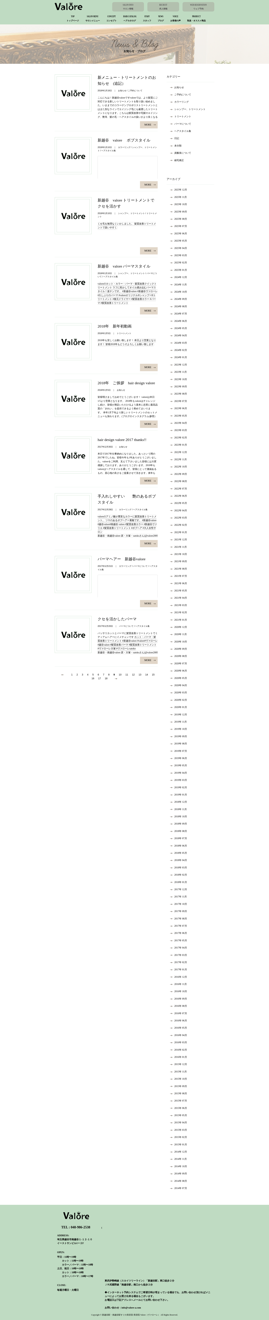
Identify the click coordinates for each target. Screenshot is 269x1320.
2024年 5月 (178, 328)
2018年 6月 (178, 845)
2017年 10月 (178, 904)
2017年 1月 (178, 969)
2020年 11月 (178, 634)
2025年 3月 (178, 255)
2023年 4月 (178, 423)
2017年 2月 (178, 962)
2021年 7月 (178, 576)
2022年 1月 (178, 532)
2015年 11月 (178, 1071)
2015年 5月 (178, 1115)
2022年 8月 (178, 481)
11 (126, 674)
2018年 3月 (178, 867)
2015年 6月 (178, 1108)
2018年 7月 (178, 838)
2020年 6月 (178, 670)
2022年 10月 (178, 466)
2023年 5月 (178, 415)
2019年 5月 (178, 765)
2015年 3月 (178, 1130)
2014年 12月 (178, 1151)
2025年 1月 (178, 270)
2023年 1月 (178, 445)
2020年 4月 (178, 685)
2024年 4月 (178, 335)
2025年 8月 (178, 219)
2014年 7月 (178, 1188)
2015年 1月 (178, 1144)
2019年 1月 (178, 794)
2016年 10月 (178, 991)
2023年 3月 (178, 430)
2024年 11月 (178, 284)
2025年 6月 (178, 233)
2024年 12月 (178, 277)
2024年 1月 (178, 357)
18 (106, 678)
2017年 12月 (178, 889)
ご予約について (180, 94)
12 (133, 674)
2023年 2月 (178, 437)
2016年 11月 (178, 984)
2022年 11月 (178, 459)
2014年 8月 (178, 1181)
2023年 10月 (178, 379)
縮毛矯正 (177, 160)
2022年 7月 (178, 488)
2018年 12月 (178, 802)
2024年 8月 (178, 306)
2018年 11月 (178, 809)
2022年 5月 (178, 503)
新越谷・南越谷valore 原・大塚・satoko (118, 535)
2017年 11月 (178, 896)
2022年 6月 (178, 496)
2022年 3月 (178, 517)
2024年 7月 (178, 313)
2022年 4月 (178, 510)
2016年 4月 (178, 1035)
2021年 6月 (178, 583)
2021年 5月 (178, 590)
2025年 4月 (178, 248)
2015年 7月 (178, 1100)
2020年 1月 (178, 707)
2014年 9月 (178, 1173)
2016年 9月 (178, 998)
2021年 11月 (178, 547)
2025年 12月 (178, 189)
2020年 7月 (178, 663)
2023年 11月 (178, 372)
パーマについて (180, 124)
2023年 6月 (178, 408)
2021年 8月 (178, 569)
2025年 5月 (178, 240)
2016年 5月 (178, 1028)
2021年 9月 (178, 561)
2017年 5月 (178, 940)
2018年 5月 (178, 853)
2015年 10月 (178, 1079)
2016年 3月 (178, 1042)
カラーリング (179, 102)
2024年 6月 (178, 321)
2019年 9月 (178, 736)
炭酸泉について (180, 153)
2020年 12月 (178, 627)
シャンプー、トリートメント (188, 109)
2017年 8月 (178, 918)
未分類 (176, 145)
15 (153, 674)
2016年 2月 (178, 1050)
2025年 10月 (178, 204)
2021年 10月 (178, 554)
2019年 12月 (178, 714)
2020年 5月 (178, 678)
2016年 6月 (178, 1020)
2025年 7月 (178, 226)
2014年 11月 (178, 1159)
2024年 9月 (178, 299)
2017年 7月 (178, 926)
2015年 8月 (178, 1093)
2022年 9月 (178, 474)
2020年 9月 (178, 649)
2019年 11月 (178, 722)
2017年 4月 (178, 947)
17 (99, 678)
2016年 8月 (178, 1006)
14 (146, 674)
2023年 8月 (178, 393)
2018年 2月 (178, 875)
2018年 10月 (178, 816)
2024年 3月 (178, 343)
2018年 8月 (178, 831)
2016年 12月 (178, 977)
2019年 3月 (178, 780)
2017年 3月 (178, 955)
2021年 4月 (178, 598)
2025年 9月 (178, 211)
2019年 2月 (178, 787)
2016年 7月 (178, 1013)
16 (93, 678)
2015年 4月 (178, 1122)
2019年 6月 (178, 758)
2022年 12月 (178, 452)
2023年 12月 (178, 364)
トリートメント (180, 116)
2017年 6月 (178, 933)
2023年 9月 (178, 386)
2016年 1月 (178, 1057)
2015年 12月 (178, 1064)
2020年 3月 (178, 692)
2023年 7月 (178, 401)
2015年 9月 (178, 1086)
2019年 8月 (178, 743)
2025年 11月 (178, 197)
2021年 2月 (178, 612)
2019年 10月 (178, 729)
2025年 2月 (178, 262)
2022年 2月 (178, 525)
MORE (150, 124)
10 (120, 674)
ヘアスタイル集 (180, 131)
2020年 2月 (178, 700)
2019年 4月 (178, 773)
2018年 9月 (178, 823)
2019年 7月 (178, 751)
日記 (174, 138)
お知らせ (177, 87)
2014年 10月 (178, 1166)
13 (140, 674)
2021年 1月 (178, 620)
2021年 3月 (178, 605)
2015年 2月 (178, 1137)
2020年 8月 (178, 656)
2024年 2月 (178, 350)
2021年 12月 (178, 539)
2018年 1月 (178, 882)
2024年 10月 (178, 292)
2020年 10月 (178, 641)
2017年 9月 (178, 911)
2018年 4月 (178, 860)
